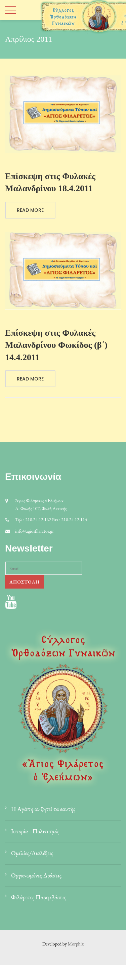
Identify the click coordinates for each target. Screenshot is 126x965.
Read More (30, 210)
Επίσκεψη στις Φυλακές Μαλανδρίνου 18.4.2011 (50, 182)
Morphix (76, 944)
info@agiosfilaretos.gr (34, 531)
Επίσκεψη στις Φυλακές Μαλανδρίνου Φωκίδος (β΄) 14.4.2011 (56, 345)
